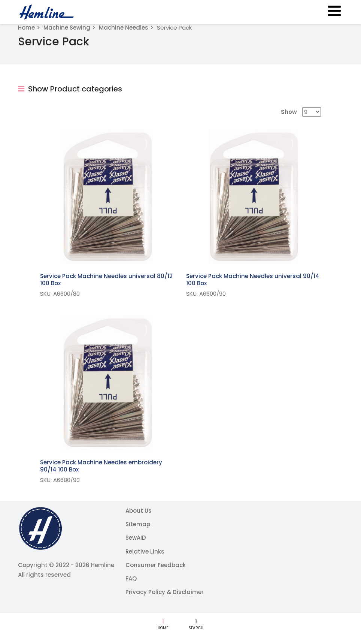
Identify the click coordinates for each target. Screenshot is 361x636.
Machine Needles (123, 27)
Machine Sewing (66, 27)
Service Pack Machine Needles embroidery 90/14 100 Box (101, 466)
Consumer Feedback (155, 565)
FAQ (131, 578)
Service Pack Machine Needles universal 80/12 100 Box (106, 279)
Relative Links (144, 551)
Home (26, 27)
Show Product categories (70, 89)
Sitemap (137, 524)
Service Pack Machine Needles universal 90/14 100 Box (252, 279)
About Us (138, 511)
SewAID (135, 538)
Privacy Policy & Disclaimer (164, 592)
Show (289, 112)
